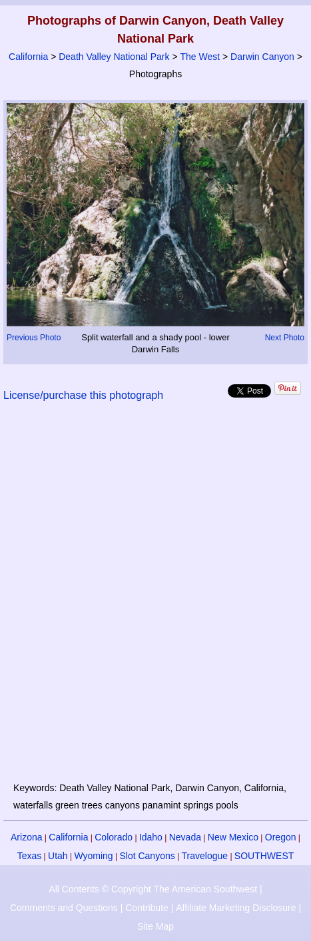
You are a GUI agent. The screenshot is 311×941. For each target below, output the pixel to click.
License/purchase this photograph (83, 395)
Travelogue (205, 855)
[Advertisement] (155, 599)
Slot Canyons (146, 855)
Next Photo (284, 337)
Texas (29, 855)
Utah (58, 855)
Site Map (155, 926)
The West (200, 56)
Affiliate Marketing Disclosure (236, 907)
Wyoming (93, 855)
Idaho (150, 837)
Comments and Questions (64, 907)
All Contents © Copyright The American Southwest (153, 889)
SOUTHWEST (264, 855)
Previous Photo (34, 337)
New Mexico (233, 837)
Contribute (146, 907)
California (28, 56)
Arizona (26, 837)
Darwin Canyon (262, 56)
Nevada (185, 837)
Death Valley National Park (114, 56)
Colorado (114, 837)
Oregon (280, 837)
